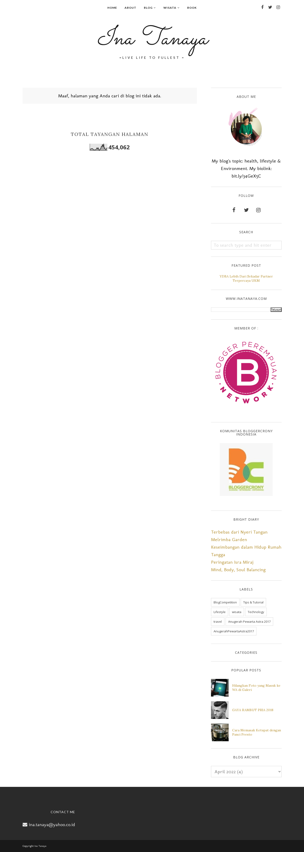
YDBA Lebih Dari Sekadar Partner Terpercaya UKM (246, 278)
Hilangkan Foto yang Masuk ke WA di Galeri (256, 687)
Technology (256, 612)
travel (218, 621)
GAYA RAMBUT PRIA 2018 (252, 710)
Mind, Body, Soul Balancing (238, 569)
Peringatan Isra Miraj (232, 562)
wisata (236, 612)
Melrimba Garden (229, 539)
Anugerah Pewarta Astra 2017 (249, 621)
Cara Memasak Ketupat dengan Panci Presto (256, 732)
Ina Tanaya (152, 39)
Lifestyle (220, 612)
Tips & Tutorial (253, 602)
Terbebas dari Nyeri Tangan (239, 532)
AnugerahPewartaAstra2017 (234, 631)
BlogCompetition (225, 602)
